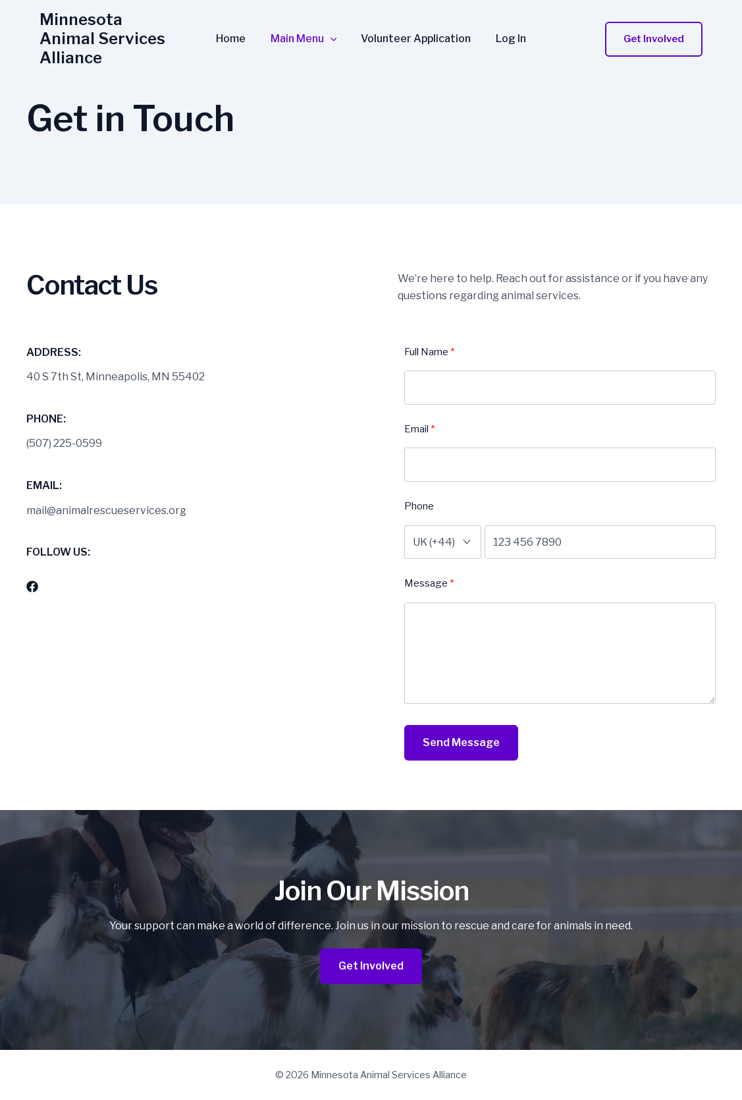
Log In (505, 33)
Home (236, 33)
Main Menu (305, 33)
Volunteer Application (414, 33)
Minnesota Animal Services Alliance (110, 32)
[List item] (32, 587)
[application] (331, 33)
